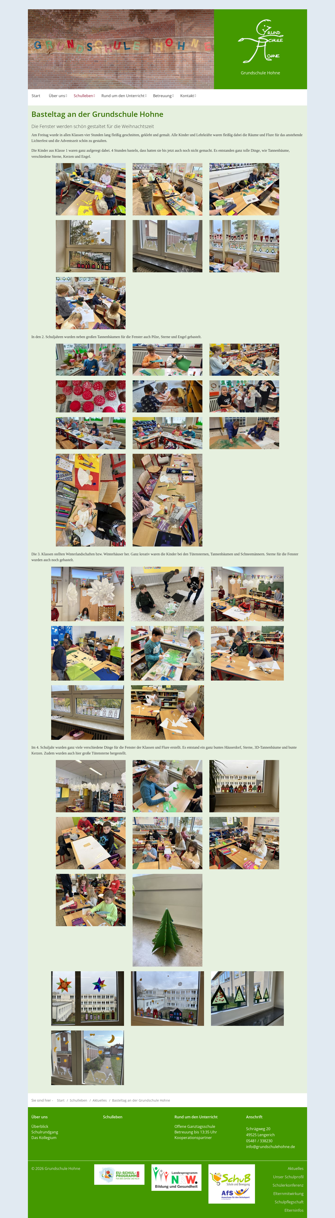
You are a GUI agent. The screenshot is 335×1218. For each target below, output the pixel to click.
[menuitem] (36, 97)
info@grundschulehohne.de (270, 1146)
